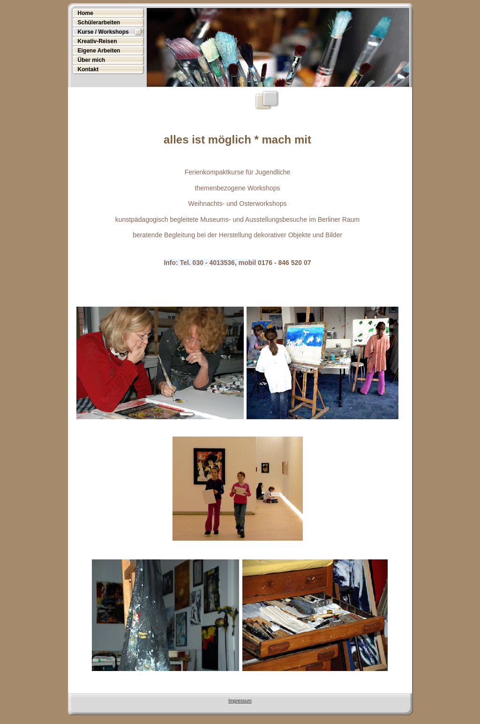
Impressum (239, 700)
